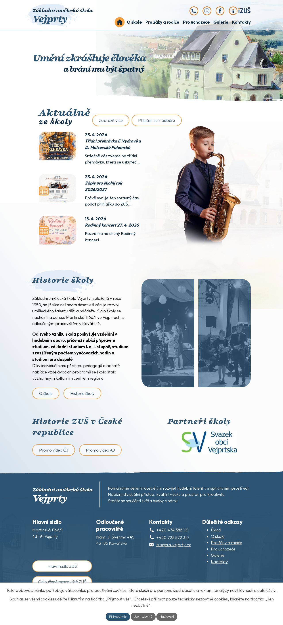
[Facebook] (220, 10)
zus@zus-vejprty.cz (173, 544)
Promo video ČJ (53, 450)
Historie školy (82, 393)
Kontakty (241, 22)
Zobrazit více (111, 120)
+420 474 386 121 (172, 530)
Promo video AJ (100, 450)
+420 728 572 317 (172, 537)
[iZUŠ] (240, 10)
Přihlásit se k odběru (156, 120)
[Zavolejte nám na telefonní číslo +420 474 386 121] (193, 10)
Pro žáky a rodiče (162, 22)
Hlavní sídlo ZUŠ (62, 566)
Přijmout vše (117, 617)
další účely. (267, 590)
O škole (134, 22)
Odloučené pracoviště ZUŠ (62, 581)
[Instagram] (207, 10)
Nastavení (167, 617)
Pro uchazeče (196, 22)
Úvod (119, 22)
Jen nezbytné (143, 617)
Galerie (220, 22)
